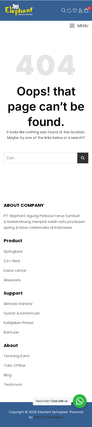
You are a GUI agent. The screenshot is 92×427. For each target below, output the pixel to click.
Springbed (13, 251)
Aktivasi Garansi (18, 303)
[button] (78, 25)
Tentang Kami (16, 355)
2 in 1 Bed (12, 260)
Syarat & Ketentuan (22, 313)
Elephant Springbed (48, 417)
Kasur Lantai (15, 270)
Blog (8, 374)
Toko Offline (15, 365)
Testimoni (13, 384)
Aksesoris (12, 279)
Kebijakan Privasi (18, 322)
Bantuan (11, 332)
